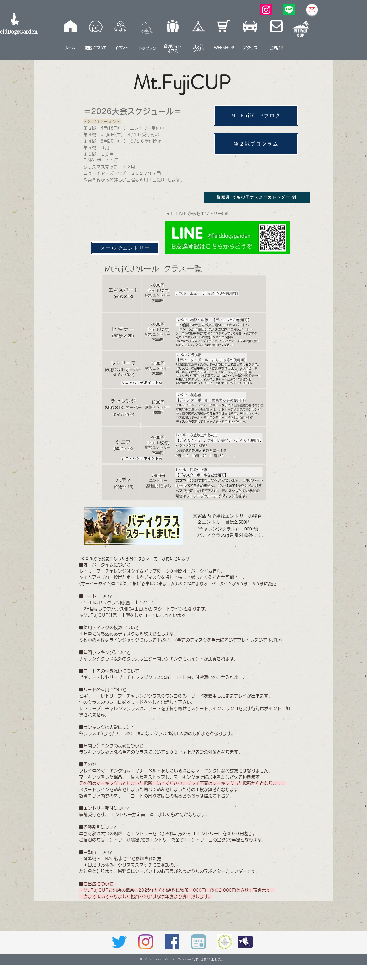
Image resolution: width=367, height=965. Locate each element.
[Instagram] (266, 9)
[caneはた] (224, 941)
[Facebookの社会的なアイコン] (172, 941)
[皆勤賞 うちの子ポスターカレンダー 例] (257, 197)
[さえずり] (119, 941)
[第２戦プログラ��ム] (256, 144)
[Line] (289, 9)
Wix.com (185, 959)
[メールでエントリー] (125, 248)
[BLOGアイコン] (198, 941)
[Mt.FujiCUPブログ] (256, 115)
